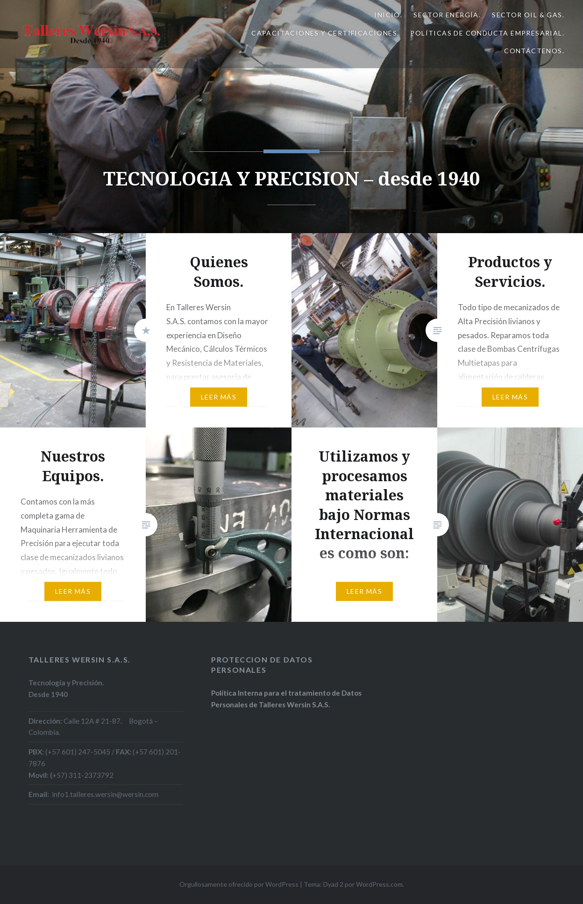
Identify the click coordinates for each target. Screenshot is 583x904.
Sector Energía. (447, 15)
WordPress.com (379, 884)
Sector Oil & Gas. (528, 15)
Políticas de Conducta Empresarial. (487, 33)
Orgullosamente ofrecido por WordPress (239, 884)
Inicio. (388, 15)
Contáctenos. (534, 51)
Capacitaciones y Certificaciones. (325, 33)
